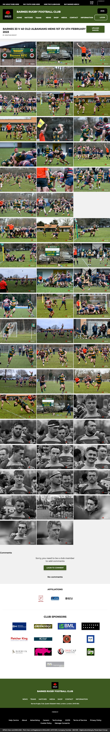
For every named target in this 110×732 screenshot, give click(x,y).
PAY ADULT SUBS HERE (11, 4)
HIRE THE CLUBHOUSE (52, 4)
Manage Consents (62, 723)
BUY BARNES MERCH (71, 4)
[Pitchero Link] (102, 3)
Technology (57, 720)
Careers (46, 720)
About (24, 720)
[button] (19, 17)
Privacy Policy (95, 720)
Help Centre (14, 720)
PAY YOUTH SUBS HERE (31, 4)
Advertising (35, 720)
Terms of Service (80, 720)
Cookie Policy (46, 723)
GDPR (67, 720)
